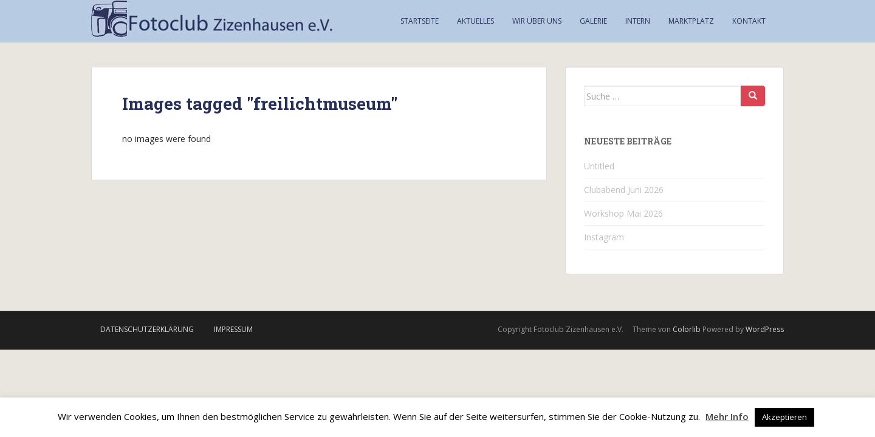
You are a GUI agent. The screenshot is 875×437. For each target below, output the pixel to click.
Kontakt (749, 21)
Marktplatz (691, 21)
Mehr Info (727, 416)
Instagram (604, 237)
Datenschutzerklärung (147, 329)
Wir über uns (536, 21)
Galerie (593, 21)
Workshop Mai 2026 (623, 213)
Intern (637, 21)
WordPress (765, 329)
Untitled (599, 166)
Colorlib (687, 329)
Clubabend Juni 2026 (624, 189)
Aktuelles (475, 21)
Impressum (233, 329)
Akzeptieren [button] (784, 417)
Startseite (419, 21)
